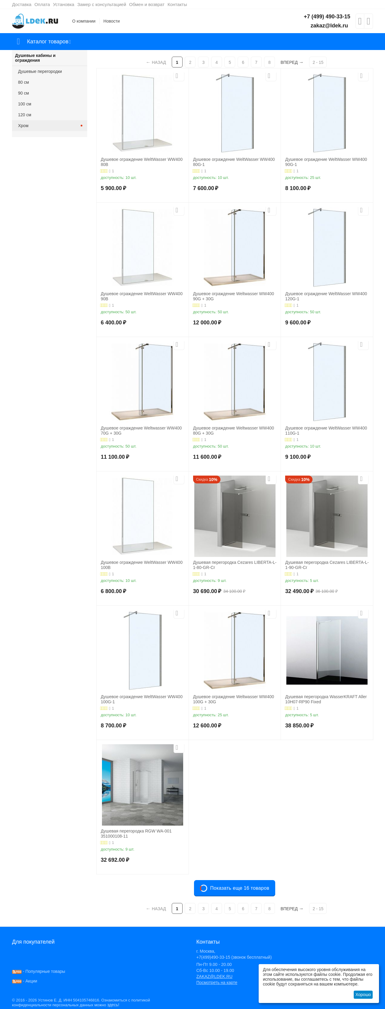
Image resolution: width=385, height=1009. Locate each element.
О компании (83, 21)
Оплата (42, 4)
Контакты (177, 4)
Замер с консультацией (101, 4)
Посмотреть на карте (216, 982)
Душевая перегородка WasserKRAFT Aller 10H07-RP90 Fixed (326, 699)
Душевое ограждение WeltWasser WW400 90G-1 (326, 162)
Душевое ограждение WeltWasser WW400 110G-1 (326, 431)
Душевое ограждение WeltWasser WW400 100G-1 (142, 699)
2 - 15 (318, 62)
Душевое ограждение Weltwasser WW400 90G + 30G (233, 296)
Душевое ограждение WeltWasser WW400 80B (142, 162)
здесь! (113, 1004)
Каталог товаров (47, 41)
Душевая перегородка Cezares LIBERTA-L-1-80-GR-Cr (235, 565)
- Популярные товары (38, 971)
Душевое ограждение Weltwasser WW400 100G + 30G (233, 699)
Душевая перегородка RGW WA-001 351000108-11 (136, 834)
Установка (63, 4)
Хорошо (363, 994)
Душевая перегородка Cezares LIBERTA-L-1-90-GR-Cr (327, 565)
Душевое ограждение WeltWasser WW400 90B (142, 296)
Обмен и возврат (147, 4)
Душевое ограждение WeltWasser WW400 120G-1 (326, 296)
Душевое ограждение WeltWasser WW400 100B (142, 565)
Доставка (21, 4)
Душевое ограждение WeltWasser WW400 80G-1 (234, 162)
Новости (111, 21)
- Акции (24, 981)
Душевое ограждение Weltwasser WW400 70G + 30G (141, 431)
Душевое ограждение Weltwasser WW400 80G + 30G (233, 431)
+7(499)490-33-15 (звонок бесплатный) (234, 957)
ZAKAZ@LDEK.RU (214, 976)
